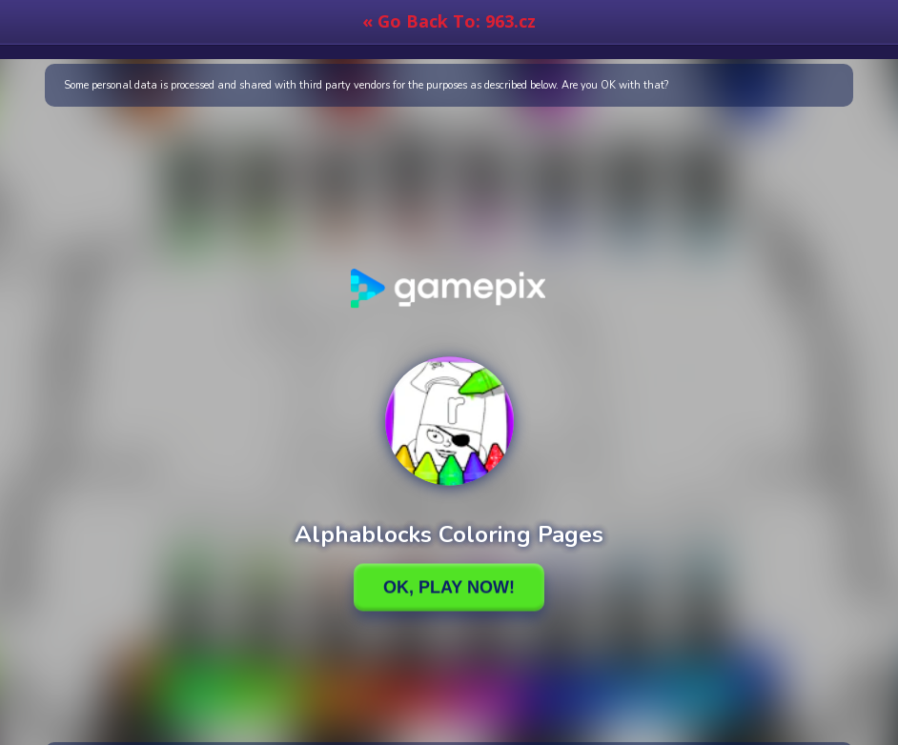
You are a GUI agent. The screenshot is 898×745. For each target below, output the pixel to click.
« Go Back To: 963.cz (449, 21)
